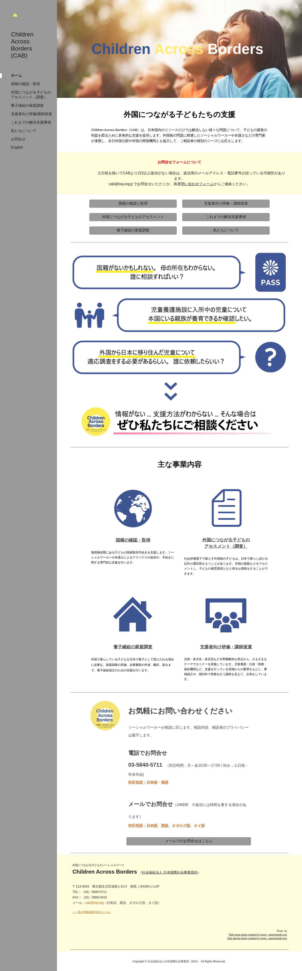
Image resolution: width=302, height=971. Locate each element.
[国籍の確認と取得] (133, 204)
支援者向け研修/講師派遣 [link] (31, 114)
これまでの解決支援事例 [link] (31, 122)
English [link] (17, 147)
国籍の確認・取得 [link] (25, 84)
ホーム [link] (16, 75)
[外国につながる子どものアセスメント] (133, 217)
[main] (179, 49)
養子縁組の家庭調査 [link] (27, 105)
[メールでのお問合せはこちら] (189, 841)
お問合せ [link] (18, 139)
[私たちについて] (225, 230)
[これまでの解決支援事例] (225, 217)
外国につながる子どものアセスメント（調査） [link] (31, 94)
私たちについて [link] (23, 131)
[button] (296, 6)
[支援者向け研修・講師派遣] (225, 204)
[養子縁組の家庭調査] (133, 230)
